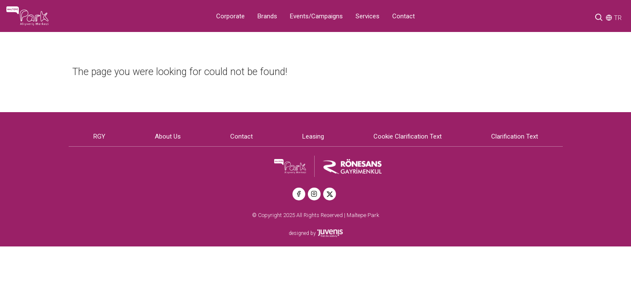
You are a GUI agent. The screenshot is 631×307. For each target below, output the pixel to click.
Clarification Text (514, 136)
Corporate (230, 16)
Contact (403, 16)
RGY (99, 136)
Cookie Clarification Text (407, 136)
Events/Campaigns (316, 16)
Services (367, 16)
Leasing (313, 136)
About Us (168, 136)
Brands (267, 16)
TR (618, 18)
